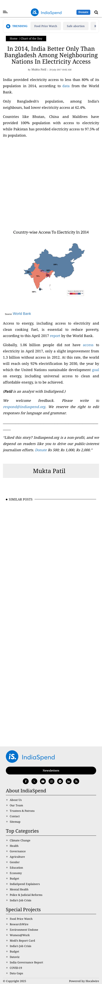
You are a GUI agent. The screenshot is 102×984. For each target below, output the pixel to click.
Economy (16, 873)
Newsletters (51, 770)
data (66, 85)
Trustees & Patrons (22, 811)
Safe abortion (76, 26)
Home (14, 38)
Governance (18, 851)
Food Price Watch (45, 26)
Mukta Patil (49, 471)
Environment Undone (24, 929)
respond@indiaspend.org (24, 406)
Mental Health (19, 889)
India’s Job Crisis (20, 900)
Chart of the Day (31, 38)
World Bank (22, 314)
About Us (16, 800)
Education (16, 867)
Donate (83, 12)
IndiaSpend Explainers (25, 884)
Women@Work (20, 935)
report (55, 335)
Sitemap (15, 821)
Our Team (16, 805)
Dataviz (15, 957)
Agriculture (17, 856)
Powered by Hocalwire (84, 981)
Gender (15, 862)
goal (95, 369)
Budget (14, 878)
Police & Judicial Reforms (26, 895)
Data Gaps (16, 973)
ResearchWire (19, 924)
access (88, 344)
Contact (15, 816)
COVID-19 (16, 968)
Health (14, 846)
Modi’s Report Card (22, 940)
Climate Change (20, 840)
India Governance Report (26, 962)
